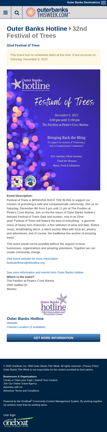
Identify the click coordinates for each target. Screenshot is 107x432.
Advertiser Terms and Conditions (21, 390)
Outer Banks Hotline (37, 28)
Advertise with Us (12, 387)
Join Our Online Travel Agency (20, 383)
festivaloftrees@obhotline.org (26, 262)
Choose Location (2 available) (26, 327)
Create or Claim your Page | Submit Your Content (30, 380)
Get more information (53, 338)
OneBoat (27, 401)
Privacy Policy (90, 366)
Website (12, 323)
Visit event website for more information (32, 258)
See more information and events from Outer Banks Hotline (45, 272)
